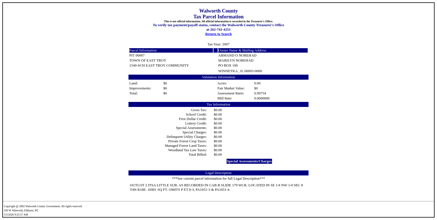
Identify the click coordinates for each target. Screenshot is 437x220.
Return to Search (218, 34)
